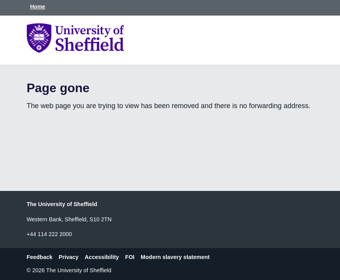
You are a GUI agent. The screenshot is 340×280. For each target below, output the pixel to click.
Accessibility (102, 257)
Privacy (68, 257)
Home (37, 7)
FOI (129, 257)
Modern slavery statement (175, 257)
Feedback (39, 257)
